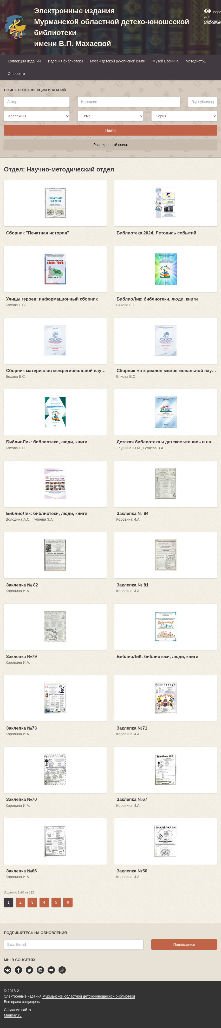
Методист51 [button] (196, 61)
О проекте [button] (16, 74)
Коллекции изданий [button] (24, 61)
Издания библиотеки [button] (65, 61)
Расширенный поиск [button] (110, 145)
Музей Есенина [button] (166, 61)
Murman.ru (13, 1015)
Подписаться (184, 944)
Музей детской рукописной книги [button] (117, 61)
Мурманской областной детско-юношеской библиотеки (88, 996)
